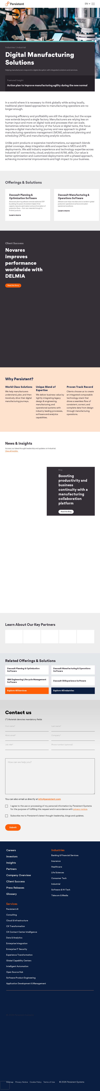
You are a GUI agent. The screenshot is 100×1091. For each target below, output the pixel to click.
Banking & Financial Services (64, 856)
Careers (11, 850)
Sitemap (10, 1082)
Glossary (12, 894)
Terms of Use (51, 1082)
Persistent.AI (12, 910)
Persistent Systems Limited (15, 4)
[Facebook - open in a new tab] (67, 1049)
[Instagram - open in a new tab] (25, 1068)
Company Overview (19, 875)
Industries (57, 850)
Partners (12, 869)
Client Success (16, 882)
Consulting (11, 915)
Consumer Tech (59, 879)
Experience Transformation (19, 955)
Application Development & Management (26, 984)
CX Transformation (15, 927)
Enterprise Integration (16, 944)
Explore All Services (17, 692)
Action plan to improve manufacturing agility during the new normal (48, 85)
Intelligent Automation (17, 967)
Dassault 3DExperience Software (69, 682)
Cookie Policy (37, 1082)
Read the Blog (66, 513)
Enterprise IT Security (16, 950)
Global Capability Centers (18, 961)
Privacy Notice (22, 1082)
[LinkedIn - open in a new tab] (25, 1029)
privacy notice (80, 811)
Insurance (56, 862)
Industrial (55, 884)
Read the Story (13, 285)
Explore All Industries (63, 692)
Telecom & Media (59, 896)
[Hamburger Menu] (93, 4)
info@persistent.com (49, 800)
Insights (11, 863)
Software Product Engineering (21, 978)
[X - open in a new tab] (67, 1029)
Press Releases (15, 888)
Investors (12, 857)
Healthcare (56, 867)
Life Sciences (57, 873)
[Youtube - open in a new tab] (25, 1049)
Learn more (15, 215)
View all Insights (11, 452)
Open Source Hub (14, 973)
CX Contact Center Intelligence (21, 932)
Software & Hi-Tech (60, 890)
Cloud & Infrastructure (17, 921)
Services (11, 904)
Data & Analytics (14, 938)
